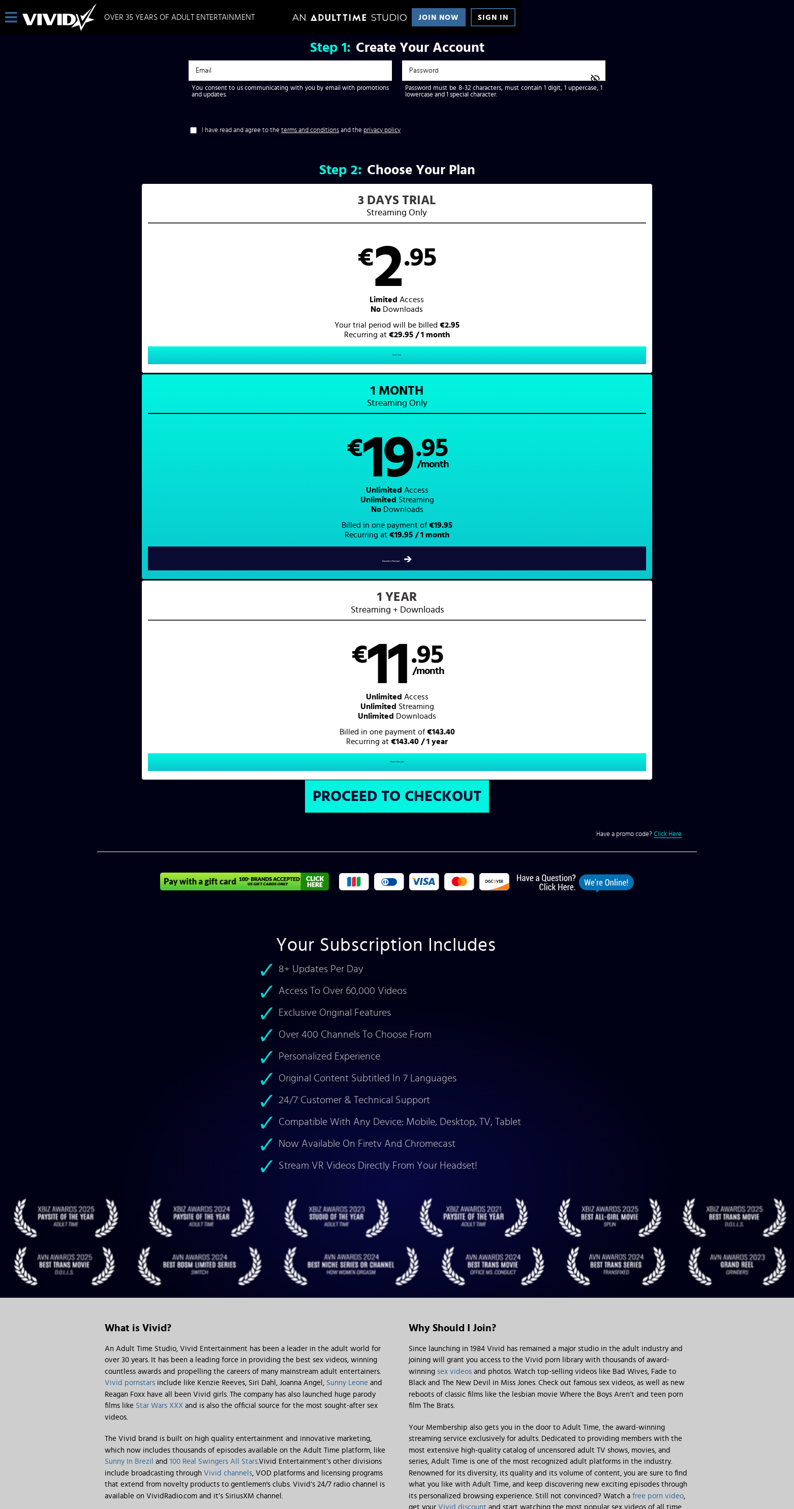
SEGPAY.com (493, 1425)
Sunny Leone (347, 994)
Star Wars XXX (159, 1017)
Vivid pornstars (130, 994)
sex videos (454, 983)
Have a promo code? (639, 446)
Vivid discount (462, 1118)
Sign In (493, 17)
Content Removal (397, 1432)
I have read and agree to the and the (301, 130)
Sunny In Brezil (129, 1073)
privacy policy (382, 130)
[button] (247, 287)
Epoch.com (231, 1425)
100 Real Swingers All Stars (214, 1073)
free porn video (658, 1107)
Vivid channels (228, 1084)
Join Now (438, 17)
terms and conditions (310, 130)
